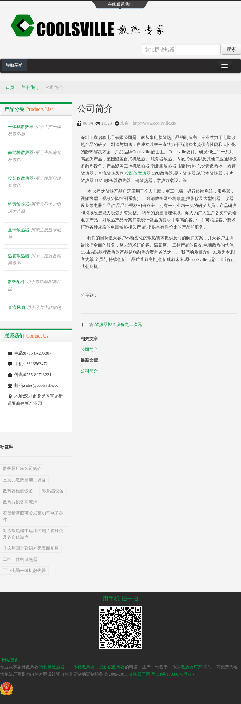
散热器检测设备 (18, 490)
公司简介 (89, 349)
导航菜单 (14, 64)
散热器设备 (53, 490)
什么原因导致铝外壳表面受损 (31, 548)
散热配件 (34, 285)
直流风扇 (34, 307)
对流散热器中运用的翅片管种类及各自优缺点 (33, 534)
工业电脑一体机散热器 (24, 570)
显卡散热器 (34, 233)
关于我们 (29, 87)
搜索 (231, 49)
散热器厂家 (191, 667)
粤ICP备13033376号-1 (171, 674)
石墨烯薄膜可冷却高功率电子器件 (33, 516)
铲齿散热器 (34, 208)
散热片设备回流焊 (20, 501)
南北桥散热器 (34, 156)
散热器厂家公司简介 (22, 468)
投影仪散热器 (34, 182)
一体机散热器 (34, 130)
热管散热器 (34, 259)
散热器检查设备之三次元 (118, 324)
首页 (10, 87)
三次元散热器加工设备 (24, 479)
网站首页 (10, 659)
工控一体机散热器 (20, 559)
